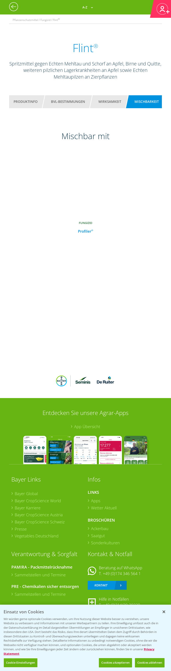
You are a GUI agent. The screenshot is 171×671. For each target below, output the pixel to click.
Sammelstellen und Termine (40, 574)
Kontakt (100, 585)
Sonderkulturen (105, 542)
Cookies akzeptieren (115, 663)
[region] (85, 638)
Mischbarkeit (146, 101)
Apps (95, 500)
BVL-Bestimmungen (68, 101)
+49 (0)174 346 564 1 (122, 573)
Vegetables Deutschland (37, 536)
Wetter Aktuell (104, 507)
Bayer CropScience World (38, 500)
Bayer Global (26, 493)
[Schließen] (164, 612)
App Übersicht (87, 426)
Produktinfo (26, 101)
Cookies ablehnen (149, 663)
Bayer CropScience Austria (39, 514)
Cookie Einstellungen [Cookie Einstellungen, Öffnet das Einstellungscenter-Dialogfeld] (20, 663)
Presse (21, 529)
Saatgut (98, 535)
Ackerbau (99, 528)
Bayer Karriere (28, 507)
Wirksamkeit (109, 101)
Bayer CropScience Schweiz (40, 522)
